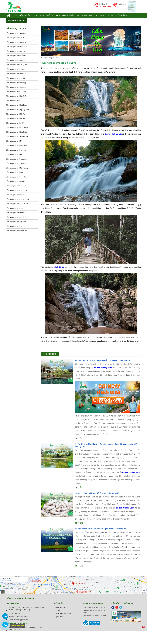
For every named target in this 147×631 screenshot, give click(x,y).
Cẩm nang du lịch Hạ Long (16, 83)
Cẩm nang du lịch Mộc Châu (16, 96)
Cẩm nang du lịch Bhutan (15, 208)
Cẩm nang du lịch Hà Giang (16, 105)
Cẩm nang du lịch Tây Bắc (16, 222)
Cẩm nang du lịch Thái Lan (16, 163)
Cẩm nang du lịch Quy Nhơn (16, 51)
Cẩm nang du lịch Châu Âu (16, 177)
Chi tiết (79, 438)
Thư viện (57, 610)
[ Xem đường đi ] (15, 614)
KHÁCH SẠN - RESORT (87, 15)
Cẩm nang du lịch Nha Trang (17, 56)
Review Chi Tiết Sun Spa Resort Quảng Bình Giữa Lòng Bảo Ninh (103, 360)
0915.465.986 (105, 6)
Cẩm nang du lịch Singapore (16, 159)
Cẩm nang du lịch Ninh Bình (16, 231)
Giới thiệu (121, 15)
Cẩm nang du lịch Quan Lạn (16, 87)
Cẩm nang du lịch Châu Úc (16, 186)
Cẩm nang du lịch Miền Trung (17, 168)
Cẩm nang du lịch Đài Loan (16, 150)
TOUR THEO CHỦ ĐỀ (64, 15)
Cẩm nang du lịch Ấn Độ (15, 217)
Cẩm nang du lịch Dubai (15, 195)
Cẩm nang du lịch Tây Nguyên (17, 110)
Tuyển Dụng (59, 617)
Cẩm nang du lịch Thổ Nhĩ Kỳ (17, 204)
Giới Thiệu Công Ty (61, 607)
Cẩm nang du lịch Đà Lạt (15, 60)
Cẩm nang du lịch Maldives (16, 213)
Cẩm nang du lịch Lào (14, 154)
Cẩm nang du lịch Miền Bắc (16, 74)
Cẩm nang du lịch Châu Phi (16, 226)
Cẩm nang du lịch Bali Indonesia (18, 199)
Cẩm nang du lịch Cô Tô (15, 69)
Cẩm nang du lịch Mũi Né (15, 119)
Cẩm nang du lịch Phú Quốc (16, 65)
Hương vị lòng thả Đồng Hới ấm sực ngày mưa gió (97, 493)
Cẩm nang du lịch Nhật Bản (16, 145)
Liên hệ (31, 21)
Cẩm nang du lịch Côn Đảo (16, 92)
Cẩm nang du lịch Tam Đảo (16, 33)
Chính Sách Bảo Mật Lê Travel (94, 607)
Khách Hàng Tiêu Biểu (62, 613)
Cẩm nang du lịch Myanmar (16, 181)
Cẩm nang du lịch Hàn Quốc (16, 132)
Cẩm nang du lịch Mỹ (14, 141)
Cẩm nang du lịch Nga (14, 172)
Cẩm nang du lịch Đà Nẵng (16, 42)
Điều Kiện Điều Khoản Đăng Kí (94, 615)
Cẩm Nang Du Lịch (16, 21)
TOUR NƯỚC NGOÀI (22, 15)
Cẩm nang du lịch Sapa (15, 101)
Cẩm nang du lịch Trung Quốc (17, 136)
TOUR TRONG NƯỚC (43, 15)
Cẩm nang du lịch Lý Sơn (15, 123)
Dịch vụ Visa (106, 15)
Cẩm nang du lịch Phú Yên (15, 38)
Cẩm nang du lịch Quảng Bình (17, 47)
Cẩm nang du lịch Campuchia (17, 190)
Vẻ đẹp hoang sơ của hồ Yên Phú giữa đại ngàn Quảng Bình (101, 529)
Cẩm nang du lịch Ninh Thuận (17, 128)
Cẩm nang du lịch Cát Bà (15, 78)
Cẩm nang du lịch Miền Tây (16, 114)
